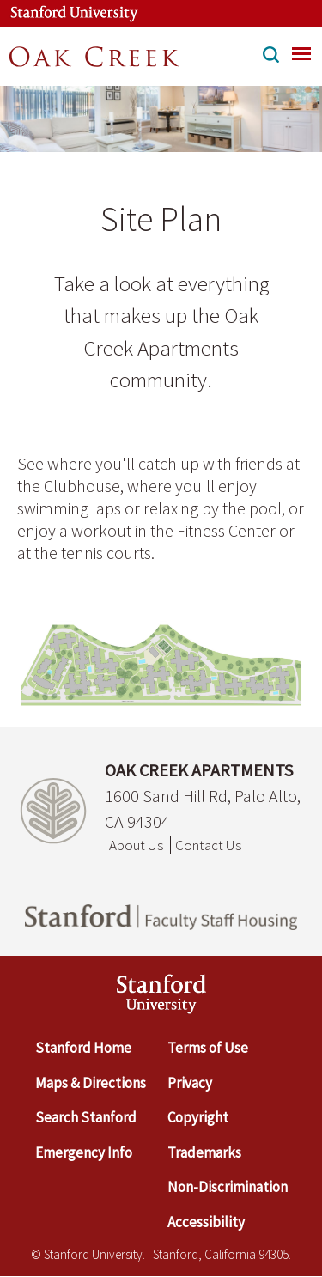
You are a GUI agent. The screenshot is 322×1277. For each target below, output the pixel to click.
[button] (271, 57)
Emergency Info (83, 1152)
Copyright (197, 1117)
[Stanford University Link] (65, 13)
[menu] (301, 53)
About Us (136, 845)
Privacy (189, 1082)
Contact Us (208, 845)
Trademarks (204, 1152)
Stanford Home (83, 1047)
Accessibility (206, 1222)
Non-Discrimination (227, 1186)
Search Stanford (86, 1117)
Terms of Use (207, 1047)
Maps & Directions (90, 1082)
